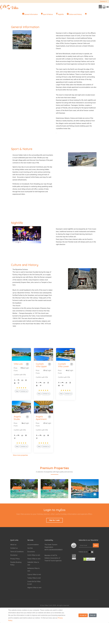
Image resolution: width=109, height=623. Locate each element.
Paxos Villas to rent (33, 559)
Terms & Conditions (17, 552)
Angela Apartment (41, 417)
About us (13, 544)
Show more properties (20, 455)
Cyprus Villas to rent (34, 574)
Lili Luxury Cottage (82, 492)
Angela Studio (17, 417)
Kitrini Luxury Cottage (23, 492)
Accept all (83, 615)
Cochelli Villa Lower (63, 365)
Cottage (17, 487)
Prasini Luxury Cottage (54, 492)
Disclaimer (13, 555)
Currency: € (103, 1)
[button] (13, 354)
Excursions (31, 552)
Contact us (14, 548)
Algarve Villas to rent (34, 587)
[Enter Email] (86, 545)
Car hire (30, 548)
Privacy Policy (15, 559)
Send (96, 545)
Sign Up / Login (54, 520)
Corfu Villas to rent (33, 555)
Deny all (92, 615)
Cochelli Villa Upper (41, 365)
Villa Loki (18, 364)
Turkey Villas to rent (34, 578)
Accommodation (33, 544)
